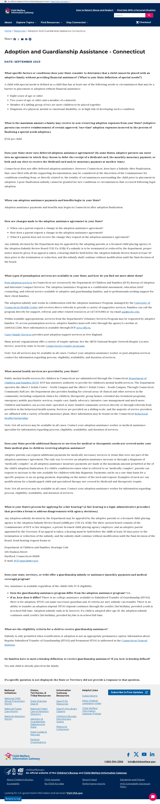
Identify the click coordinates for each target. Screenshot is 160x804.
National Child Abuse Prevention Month (15, 701)
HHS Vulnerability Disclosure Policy (135, 785)
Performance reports (93, 783)
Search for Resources (62, 702)
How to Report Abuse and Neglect (94, 10)
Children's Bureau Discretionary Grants (66, 719)
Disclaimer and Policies (132, 779)
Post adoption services (18, 282)
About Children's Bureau (20, 779)
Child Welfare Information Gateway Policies (91, 711)
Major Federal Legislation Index (91, 702)
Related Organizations (38, 741)
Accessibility (13, 783)
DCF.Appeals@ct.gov (26, 560)
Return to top (13, 798)
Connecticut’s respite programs (65, 346)
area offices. (83, 327)
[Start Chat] (153, 797)
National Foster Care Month (13, 710)
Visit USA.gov (75, 793)
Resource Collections (62, 728)
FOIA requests (52, 779)
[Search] (149, 15)
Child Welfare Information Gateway (105, 773)
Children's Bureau (67, 773)
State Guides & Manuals (38, 733)
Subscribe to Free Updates (129, 692)
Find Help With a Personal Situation (136, 10)
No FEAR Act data (54, 783)
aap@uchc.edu (130, 311)
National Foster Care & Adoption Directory (39, 711)
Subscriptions (89, 695)
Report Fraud (89, 779)
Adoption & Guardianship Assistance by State (37, 723)
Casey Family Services (18, 334)
